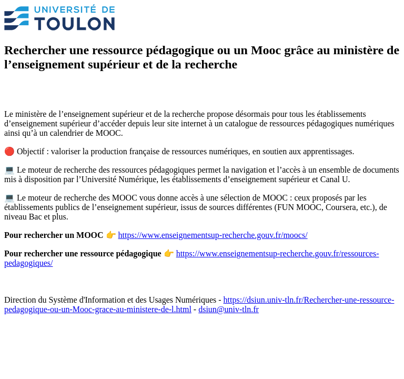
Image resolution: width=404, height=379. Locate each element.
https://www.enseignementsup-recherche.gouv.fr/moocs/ (213, 235)
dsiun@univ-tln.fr (228, 309)
